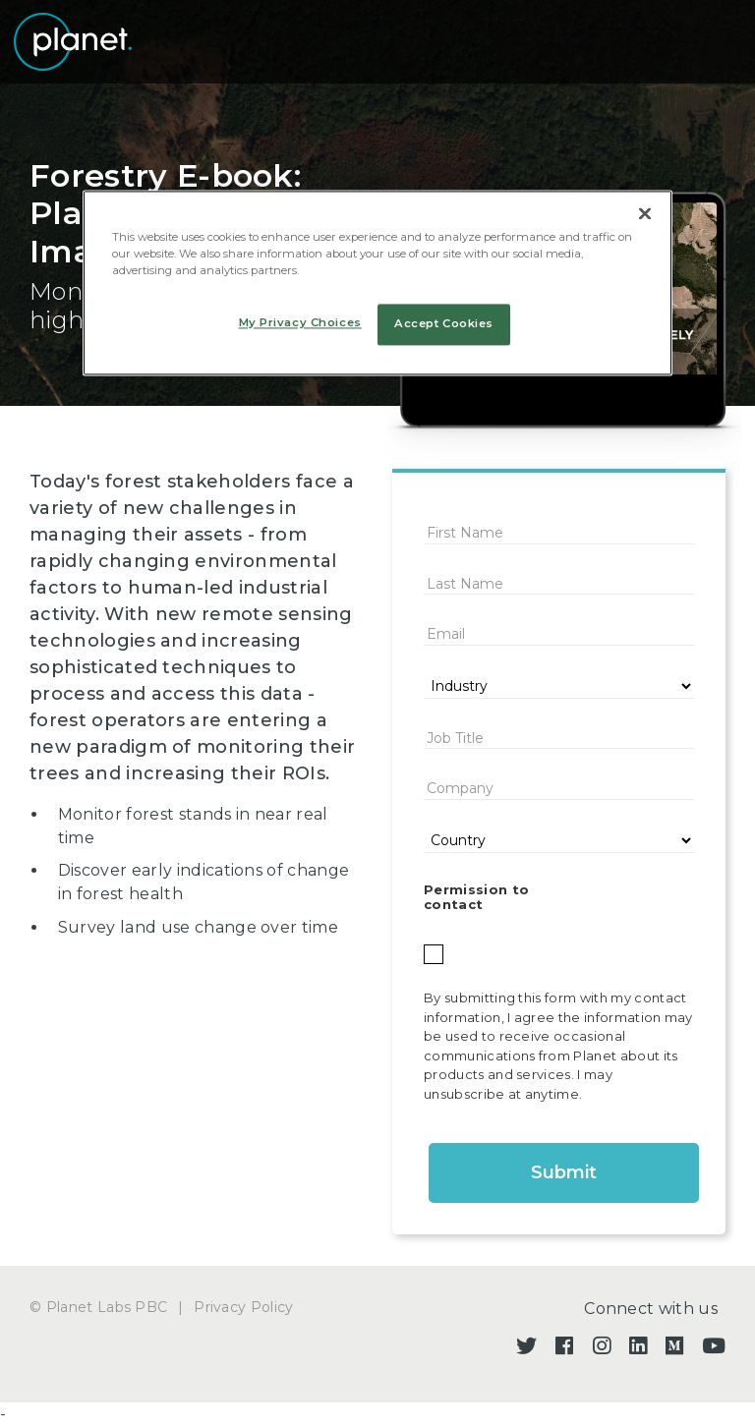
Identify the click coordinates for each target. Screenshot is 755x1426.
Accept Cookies (444, 323)
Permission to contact (476, 897)
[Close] (645, 213)
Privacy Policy (243, 1307)
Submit (564, 1172)
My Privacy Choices (300, 322)
